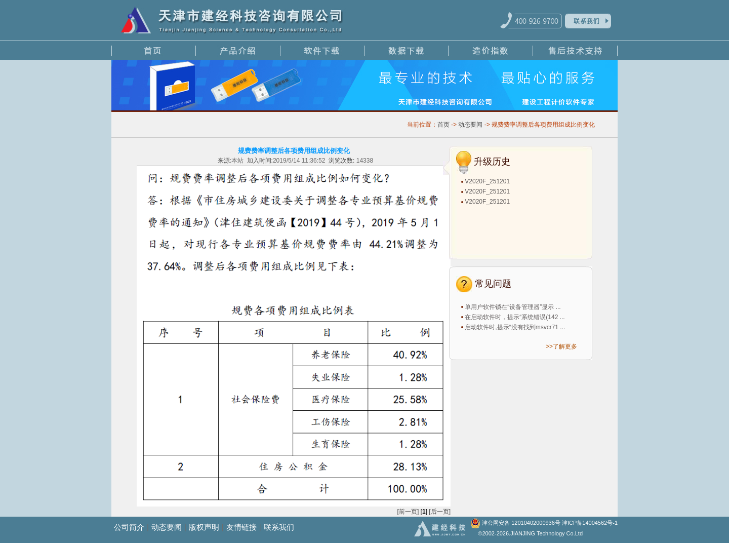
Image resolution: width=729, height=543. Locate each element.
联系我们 (279, 527)
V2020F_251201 (487, 181)
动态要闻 (470, 124)
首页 (443, 124)
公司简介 (129, 527)
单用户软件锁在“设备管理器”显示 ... (512, 307)
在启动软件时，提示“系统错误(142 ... (514, 317)
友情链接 (241, 527)
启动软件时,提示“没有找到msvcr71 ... (515, 327)
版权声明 (204, 527)
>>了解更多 (561, 346)
